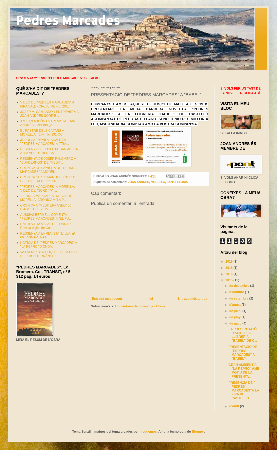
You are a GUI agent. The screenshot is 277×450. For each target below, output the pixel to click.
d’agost (235, 304)
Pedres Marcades (68, 20)
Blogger (198, 431)
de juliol (235, 311)
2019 (229, 261)
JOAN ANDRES (138, 182)
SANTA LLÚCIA (177, 182)
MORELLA (158, 182)
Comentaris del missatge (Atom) (140, 306)
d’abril (234, 406)
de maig (235, 323)
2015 (229, 280)
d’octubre (237, 292)
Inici (149, 298)
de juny (235, 317)
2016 (229, 274)
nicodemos (148, 431)
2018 (229, 267)
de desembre (239, 285)
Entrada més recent (107, 298)
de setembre (239, 298)
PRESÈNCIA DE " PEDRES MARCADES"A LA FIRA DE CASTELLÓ (243, 390)
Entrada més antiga (192, 298)
